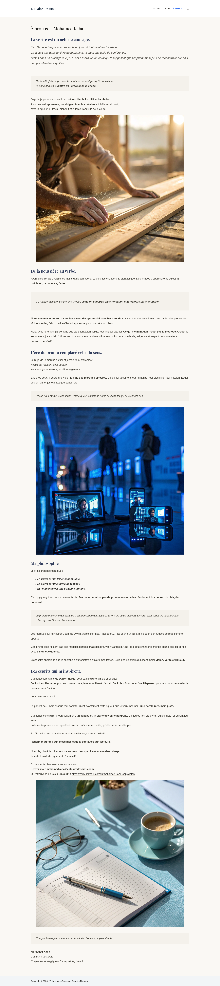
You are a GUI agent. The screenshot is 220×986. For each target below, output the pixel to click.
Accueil (157, 8)
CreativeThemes (80, 981)
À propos (177, 8)
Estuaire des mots (43, 8)
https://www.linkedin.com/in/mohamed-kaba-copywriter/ (103, 774)
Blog (167, 8)
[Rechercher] (188, 9)
